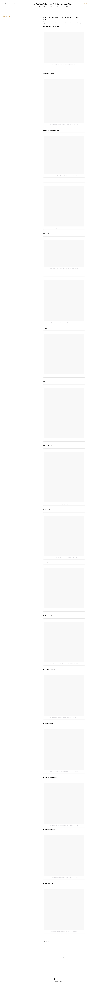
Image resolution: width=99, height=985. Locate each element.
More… (75, 9)
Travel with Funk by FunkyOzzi (53, 3)
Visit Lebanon (41, 9)
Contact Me (70, 9)
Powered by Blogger (58, 979)
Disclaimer (63, 9)
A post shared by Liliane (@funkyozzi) (57, 64)
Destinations (49, 9)
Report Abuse (6, 16)
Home (35, 9)
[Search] (86, 3)
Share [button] (30, 15)
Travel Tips (56, 9)
